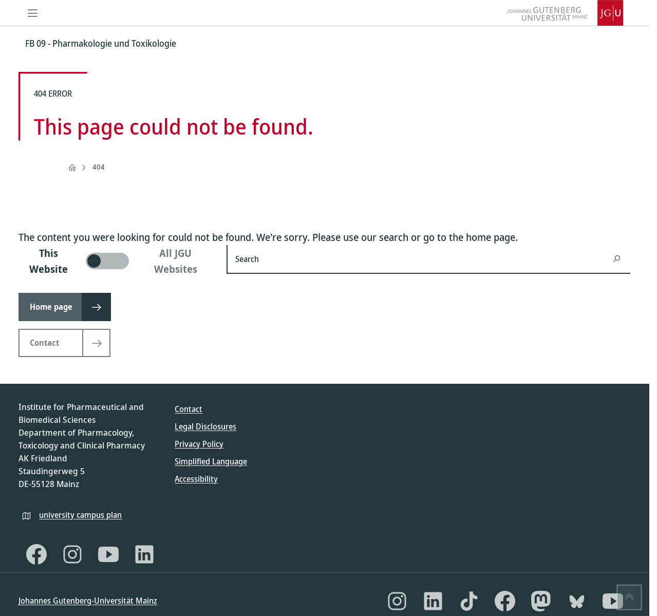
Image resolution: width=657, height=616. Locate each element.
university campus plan (80, 514)
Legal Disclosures (205, 426)
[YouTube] (108, 554)
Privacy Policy (199, 444)
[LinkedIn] (144, 554)
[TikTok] (469, 601)
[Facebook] (36, 554)
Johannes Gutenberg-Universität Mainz (87, 600)
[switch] (116, 261)
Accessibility (196, 478)
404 (98, 167)
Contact (188, 409)
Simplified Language (211, 461)
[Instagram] (72, 554)
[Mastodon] (541, 601)
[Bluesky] (577, 601)
